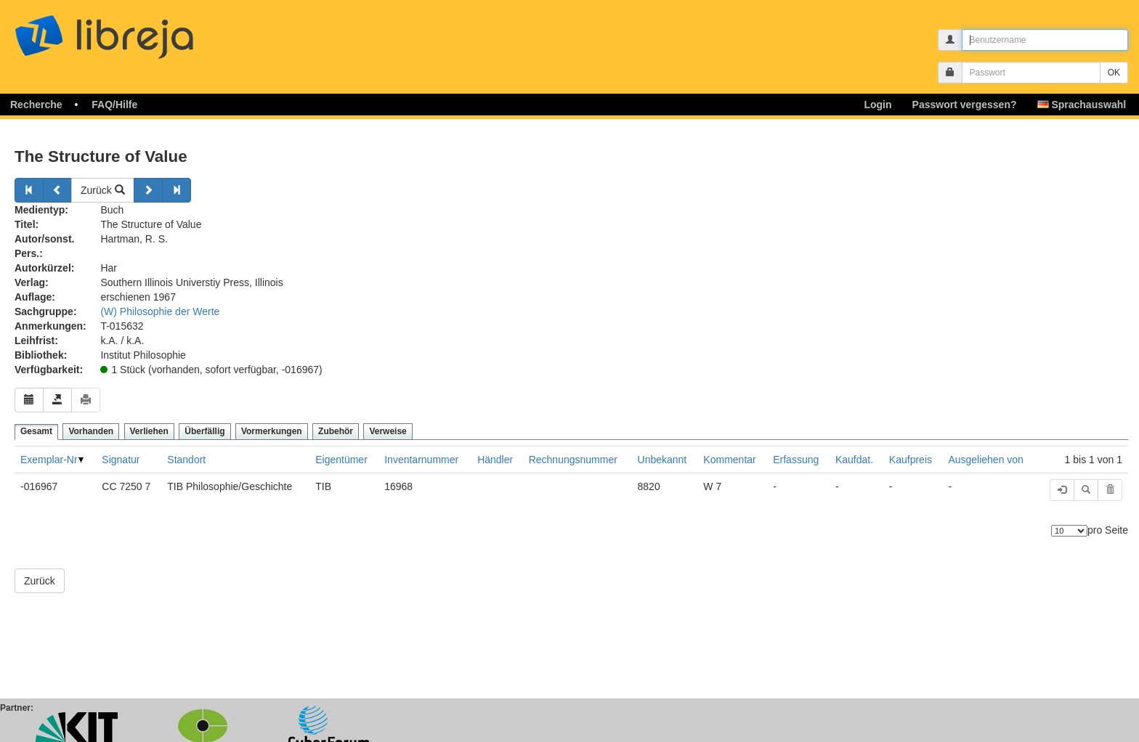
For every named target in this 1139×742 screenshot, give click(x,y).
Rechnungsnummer (573, 459)
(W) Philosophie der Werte (159, 311)
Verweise (387, 431)
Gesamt (36, 431)
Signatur (120, 459)
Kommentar (729, 459)
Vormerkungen (271, 431)
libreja (131, 31)
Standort (186, 459)
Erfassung (796, 459)
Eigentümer (341, 459)
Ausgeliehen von (986, 459)
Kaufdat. (854, 459)
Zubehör (335, 431)
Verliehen (149, 431)
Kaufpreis (910, 459)
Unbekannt (662, 459)
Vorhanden (90, 431)
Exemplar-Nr (49, 459)
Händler (495, 459)
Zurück (103, 190)
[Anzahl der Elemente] (1069, 531)
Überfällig (204, 431)
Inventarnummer (421, 459)
